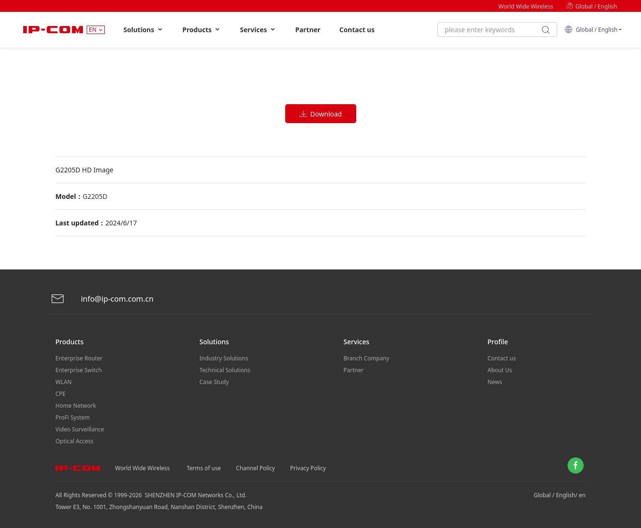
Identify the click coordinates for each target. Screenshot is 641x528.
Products (201, 29)
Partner (307, 29)
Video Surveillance (79, 429)
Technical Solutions (224, 370)
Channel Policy (255, 468)
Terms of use (204, 468)
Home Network (75, 406)
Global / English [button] (590, 30)
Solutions (144, 29)
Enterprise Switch (78, 370)
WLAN (63, 382)
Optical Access (74, 441)
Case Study (214, 382)
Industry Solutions (223, 358)
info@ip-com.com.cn (102, 299)
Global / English (591, 6)
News (495, 382)
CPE (60, 394)
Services (258, 29)
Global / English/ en (559, 495)
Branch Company (366, 358)
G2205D (94, 196)
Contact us (356, 29)
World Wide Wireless (525, 6)
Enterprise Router (78, 358)
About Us (500, 370)
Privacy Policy (308, 468)
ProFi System (72, 417)
